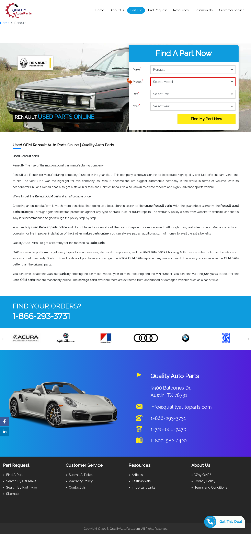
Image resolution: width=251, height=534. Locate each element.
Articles (137, 475)
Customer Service (231, 10)
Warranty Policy (81, 481)
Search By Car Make (21, 481)
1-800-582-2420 (168, 441)
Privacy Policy (204, 481)
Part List (136, 10)
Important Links (143, 487)
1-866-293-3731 (41, 316)
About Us (117, 10)
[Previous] (3, 339)
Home (99, 10)
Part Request (157, 10)
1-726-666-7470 (168, 429)
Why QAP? (202, 475)
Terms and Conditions (210, 487)
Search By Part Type (21, 487)
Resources (181, 10)
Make (137, 69)
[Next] (248, 339)
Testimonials (204, 10)
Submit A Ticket (81, 475)
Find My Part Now (206, 119)
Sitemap (12, 494)
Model (138, 81)
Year (136, 106)
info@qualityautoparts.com (181, 407)
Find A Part (14, 475)
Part (136, 94)
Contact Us (77, 487)
